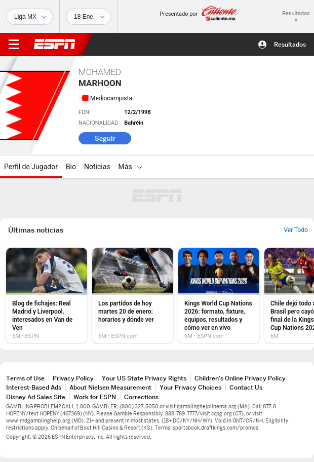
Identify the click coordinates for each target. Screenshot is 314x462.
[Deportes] (30, 16)
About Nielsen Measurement (110, 387)
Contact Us (245, 387)
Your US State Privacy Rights (144, 378)
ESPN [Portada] (54, 44)
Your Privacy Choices (190, 387)
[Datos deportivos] (88, 16)
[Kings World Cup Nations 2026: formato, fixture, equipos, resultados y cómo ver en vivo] (218, 295)
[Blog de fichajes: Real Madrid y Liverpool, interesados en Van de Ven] (46, 295)
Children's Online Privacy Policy (240, 378)
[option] (46, 295)
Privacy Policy (73, 378)
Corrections (141, 397)
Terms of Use (25, 378)
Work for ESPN (94, 397)
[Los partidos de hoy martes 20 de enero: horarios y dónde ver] (132, 295)
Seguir (105, 138)
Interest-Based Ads (33, 387)
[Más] (139, 167)
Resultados (290, 44)
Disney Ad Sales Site (35, 397)
